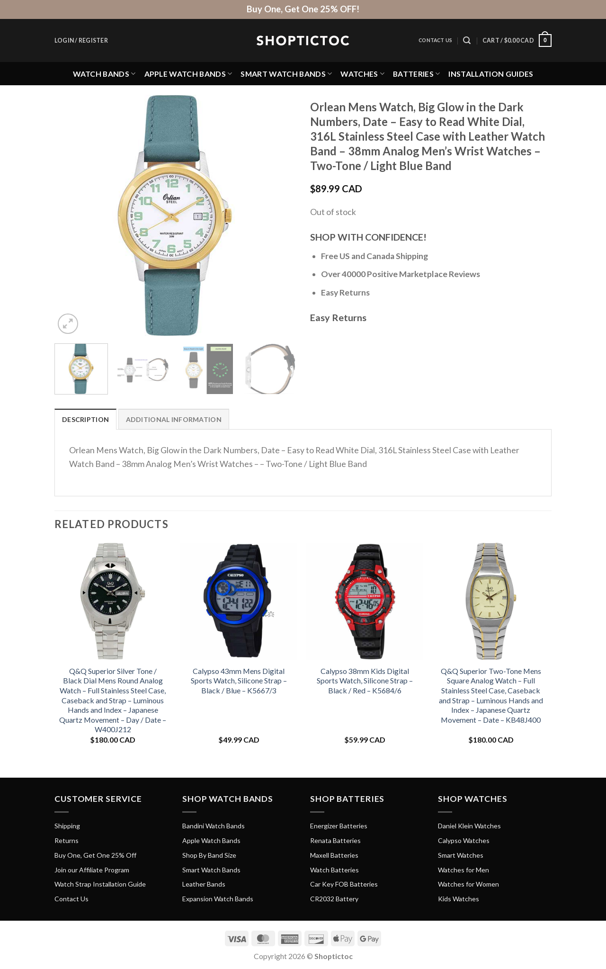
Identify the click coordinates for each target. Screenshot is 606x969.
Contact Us (435, 40)
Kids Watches (458, 899)
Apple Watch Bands (188, 73)
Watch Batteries (334, 870)
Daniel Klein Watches (469, 826)
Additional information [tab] (174, 419)
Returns (66, 840)
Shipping (67, 826)
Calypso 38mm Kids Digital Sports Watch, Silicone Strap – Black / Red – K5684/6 (365, 680)
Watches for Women (468, 884)
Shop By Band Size (209, 855)
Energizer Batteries (338, 826)
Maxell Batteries (334, 855)
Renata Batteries (335, 840)
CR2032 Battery (334, 899)
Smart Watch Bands (286, 73)
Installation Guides (490, 73)
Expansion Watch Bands (217, 899)
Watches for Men (463, 870)
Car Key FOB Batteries (344, 884)
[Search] (467, 40)
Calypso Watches (464, 840)
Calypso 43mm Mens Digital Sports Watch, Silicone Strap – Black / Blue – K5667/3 (239, 680)
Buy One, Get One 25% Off (95, 855)
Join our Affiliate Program (91, 870)
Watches (362, 73)
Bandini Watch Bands (213, 826)
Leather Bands (203, 884)
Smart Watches (460, 855)
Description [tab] (85, 419)
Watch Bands (104, 73)
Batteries (416, 73)
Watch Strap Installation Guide (100, 884)
